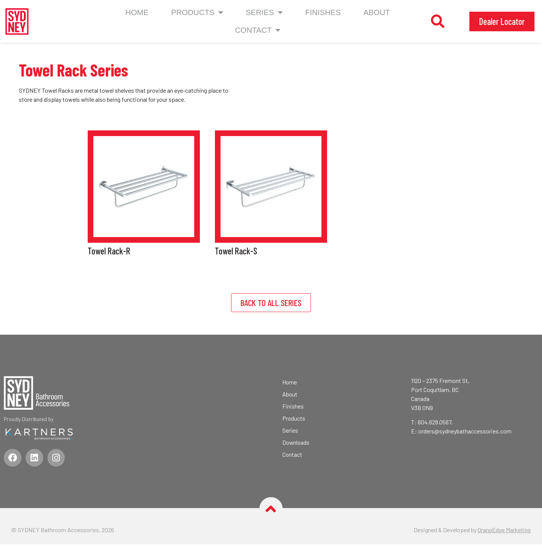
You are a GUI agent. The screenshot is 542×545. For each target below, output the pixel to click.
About (376, 12)
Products (197, 12)
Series (264, 12)
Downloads (296, 442)
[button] (438, 21)
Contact (292, 454)
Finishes (323, 12)
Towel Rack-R (109, 250)
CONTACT (257, 30)
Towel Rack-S (236, 250)
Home (137, 12)
